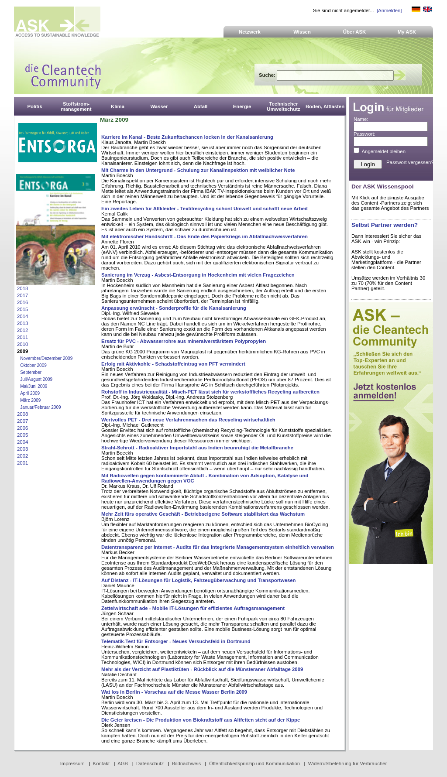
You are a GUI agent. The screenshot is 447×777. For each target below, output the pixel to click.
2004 (22, 442)
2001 (22, 463)
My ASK (407, 31)
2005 (22, 435)
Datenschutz (150, 763)
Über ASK (354, 31)
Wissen (302, 31)
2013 (22, 323)
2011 (22, 337)
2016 (22, 302)
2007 (22, 421)
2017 (22, 295)
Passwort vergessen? (410, 162)
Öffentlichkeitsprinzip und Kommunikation (254, 763)
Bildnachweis (186, 763)
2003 (22, 449)
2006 (22, 428)
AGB (122, 763)
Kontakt (101, 763)
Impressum (72, 763)
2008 (22, 414)
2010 (22, 344)
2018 (22, 288)
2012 (22, 330)
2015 (22, 309)
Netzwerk (250, 31)
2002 (22, 456)
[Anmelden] (389, 10)
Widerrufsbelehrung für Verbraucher (347, 763)
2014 (22, 316)
